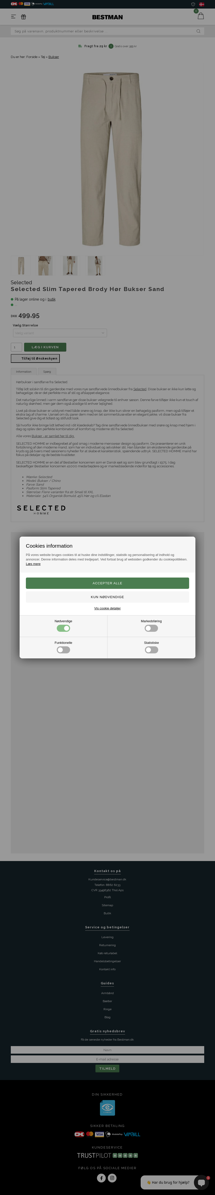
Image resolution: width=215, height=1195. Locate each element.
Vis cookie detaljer (107, 608)
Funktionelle (63, 647)
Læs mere (33, 564)
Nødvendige (63, 625)
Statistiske (151, 647)
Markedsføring (151, 625)
